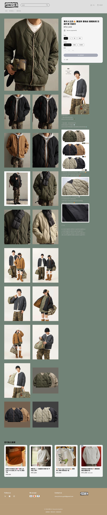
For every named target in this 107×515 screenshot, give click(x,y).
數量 (65, 48)
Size (65, 35)
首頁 (6, 11)
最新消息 (19, 11)
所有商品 (11, 11)
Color (65, 42)
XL (74, 38)
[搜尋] (47, 5)
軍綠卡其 (67, 45)
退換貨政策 (58, 512)
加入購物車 (81, 55)
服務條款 (48, 512)
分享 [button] (66, 59)
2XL (80, 38)
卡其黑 (81, 45)
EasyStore (60, 509)
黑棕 (74, 45)
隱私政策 (53, 512)
